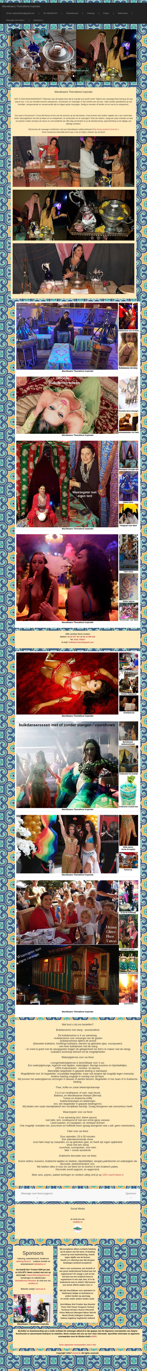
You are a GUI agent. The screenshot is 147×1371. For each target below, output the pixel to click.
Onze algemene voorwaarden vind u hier (77, 1345)
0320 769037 (79, 639)
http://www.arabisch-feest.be (105, 129)
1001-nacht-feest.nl (112, 1174)
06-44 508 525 (89, 637)
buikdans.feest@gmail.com (81, 642)
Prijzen (106, 13)
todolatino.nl (40, 1264)
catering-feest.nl (23, 1261)
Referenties (123, 13)
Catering (90, 13)
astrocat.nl (40, 1289)
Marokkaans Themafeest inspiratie (21, 6)
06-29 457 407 (73, 637)
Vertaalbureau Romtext (25, 1281)
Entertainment (72, 13)
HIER (94, 1336)
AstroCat (76, 1353)
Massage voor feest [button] (15, 20)
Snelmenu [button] (38, 20)
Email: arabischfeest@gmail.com (20, 13)
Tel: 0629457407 (50, 13)
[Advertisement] (73, 1364)
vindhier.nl (77, 1222)
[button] (37, 1195)
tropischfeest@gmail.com (38, 1275)
